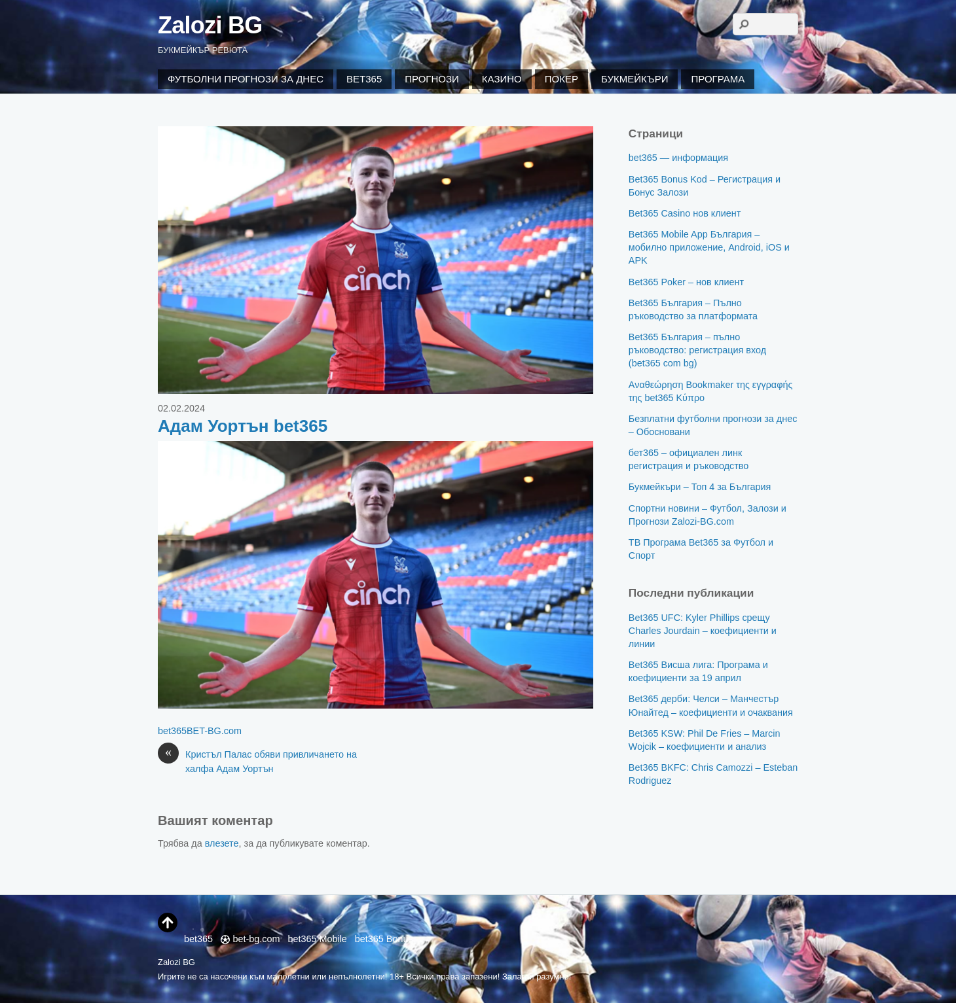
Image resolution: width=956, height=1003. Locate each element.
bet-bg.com (250, 939)
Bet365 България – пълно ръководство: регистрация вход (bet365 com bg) (697, 350)
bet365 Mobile (316, 939)
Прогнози (432, 78)
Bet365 (364, 78)
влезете (222, 843)
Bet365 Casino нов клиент (685, 213)
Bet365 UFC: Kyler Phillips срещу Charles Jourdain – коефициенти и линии (703, 630)
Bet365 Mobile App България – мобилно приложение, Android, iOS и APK (709, 247)
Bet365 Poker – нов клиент (686, 282)
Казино (502, 78)
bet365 (172, 731)
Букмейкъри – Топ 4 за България (700, 487)
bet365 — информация (678, 157)
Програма (718, 78)
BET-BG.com (214, 731)
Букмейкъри (634, 78)
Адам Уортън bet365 (242, 426)
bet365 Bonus (384, 939)
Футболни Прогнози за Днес (245, 78)
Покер (561, 78)
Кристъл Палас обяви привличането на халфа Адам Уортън (257, 761)
